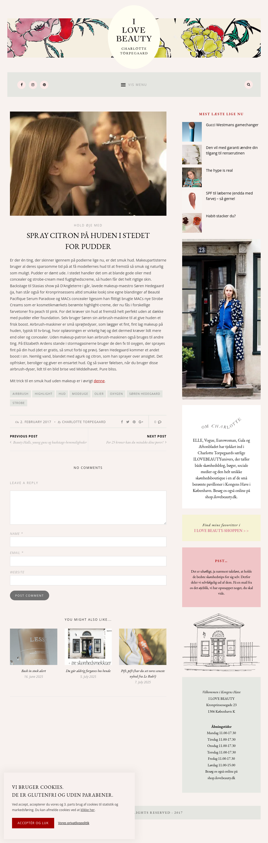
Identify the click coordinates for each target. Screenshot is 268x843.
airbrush (21, 394)
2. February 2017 (35, 422)
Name (16, 533)
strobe (19, 403)
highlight (43, 394)
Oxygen (116, 394)
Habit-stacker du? (221, 215)
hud (62, 394)
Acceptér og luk (33, 823)
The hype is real (219, 170)
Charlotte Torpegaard (84, 422)
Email (17, 552)
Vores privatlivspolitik (73, 823)
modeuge (80, 394)
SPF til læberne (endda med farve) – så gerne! (229, 196)
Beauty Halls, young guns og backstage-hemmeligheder (48, 442)
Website (17, 572)
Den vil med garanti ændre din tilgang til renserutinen (232, 150)
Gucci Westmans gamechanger (232, 124)
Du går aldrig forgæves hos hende (88, 670)
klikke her (88, 810)
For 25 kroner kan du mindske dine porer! (136, 442)
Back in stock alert (33, 670)
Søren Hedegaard (144, 394)
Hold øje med (88, 225)
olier (99, 394)
